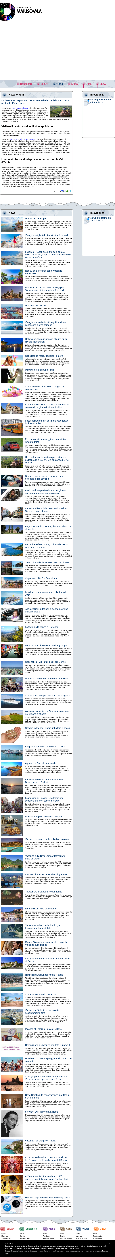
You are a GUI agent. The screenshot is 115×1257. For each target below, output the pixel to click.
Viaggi (59, 83)
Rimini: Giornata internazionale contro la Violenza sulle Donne (46, 943)
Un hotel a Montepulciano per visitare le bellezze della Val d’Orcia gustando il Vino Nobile (47, 460)
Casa (89, 83)
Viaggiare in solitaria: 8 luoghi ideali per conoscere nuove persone (45, 323)
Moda (74, 83)
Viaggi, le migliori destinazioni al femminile (47, 235)
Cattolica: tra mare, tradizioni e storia (44, 356)
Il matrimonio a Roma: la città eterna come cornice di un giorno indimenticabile (47, 406)
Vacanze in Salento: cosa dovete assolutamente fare (42, 1011)
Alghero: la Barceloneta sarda (40, 763)
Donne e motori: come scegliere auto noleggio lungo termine (44, 477)
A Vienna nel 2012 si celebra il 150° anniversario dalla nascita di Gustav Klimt (46, 1177)
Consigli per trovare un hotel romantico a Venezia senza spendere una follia (46, 1077)
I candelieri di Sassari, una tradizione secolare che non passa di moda (44, 799)
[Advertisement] (107, 41)
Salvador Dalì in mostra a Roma (41, 1111)
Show (103, 83)
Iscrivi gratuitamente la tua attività (100, 101)
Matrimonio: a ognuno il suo (39, 370)
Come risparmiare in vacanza (40, 994)
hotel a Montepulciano (20, 108)
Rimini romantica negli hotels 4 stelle (44, 974)
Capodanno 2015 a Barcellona (41, 578)
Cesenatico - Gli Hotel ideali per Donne (45, 662)
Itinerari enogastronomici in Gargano (44, 816)
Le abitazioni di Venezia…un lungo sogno (46, 645)
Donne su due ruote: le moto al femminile (46, 678)
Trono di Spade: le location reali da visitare (47, 562)
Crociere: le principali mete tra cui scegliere (47, 695)
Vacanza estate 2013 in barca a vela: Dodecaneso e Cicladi (44, 780)
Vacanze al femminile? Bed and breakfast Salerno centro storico (46, 509)
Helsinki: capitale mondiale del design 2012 (47, 1197)
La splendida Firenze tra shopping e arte (46, 874)
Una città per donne (35, 305)
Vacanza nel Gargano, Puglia (40, 1140)
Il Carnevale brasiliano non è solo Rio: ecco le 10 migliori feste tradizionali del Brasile (47, 1158)
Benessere (26, 83)
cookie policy (74, 1248)
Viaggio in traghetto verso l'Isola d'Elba (45, 746)
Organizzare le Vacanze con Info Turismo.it (47, 1045)
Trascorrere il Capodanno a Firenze (43, 891)
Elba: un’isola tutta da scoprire (41, 908)
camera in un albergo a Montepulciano (24, 139)
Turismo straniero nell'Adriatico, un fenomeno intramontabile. (43, 926)
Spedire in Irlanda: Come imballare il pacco (47, 728)
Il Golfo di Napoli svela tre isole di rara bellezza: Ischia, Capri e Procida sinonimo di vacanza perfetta (48, 255)
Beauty (44, 83)
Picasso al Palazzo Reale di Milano (43, 1029)
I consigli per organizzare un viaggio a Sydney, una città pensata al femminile (45, 288)
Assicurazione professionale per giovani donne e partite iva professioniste (45, 491)
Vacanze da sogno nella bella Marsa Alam (47, 839)
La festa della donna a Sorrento (41, 627)
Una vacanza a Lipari (36, 218)
